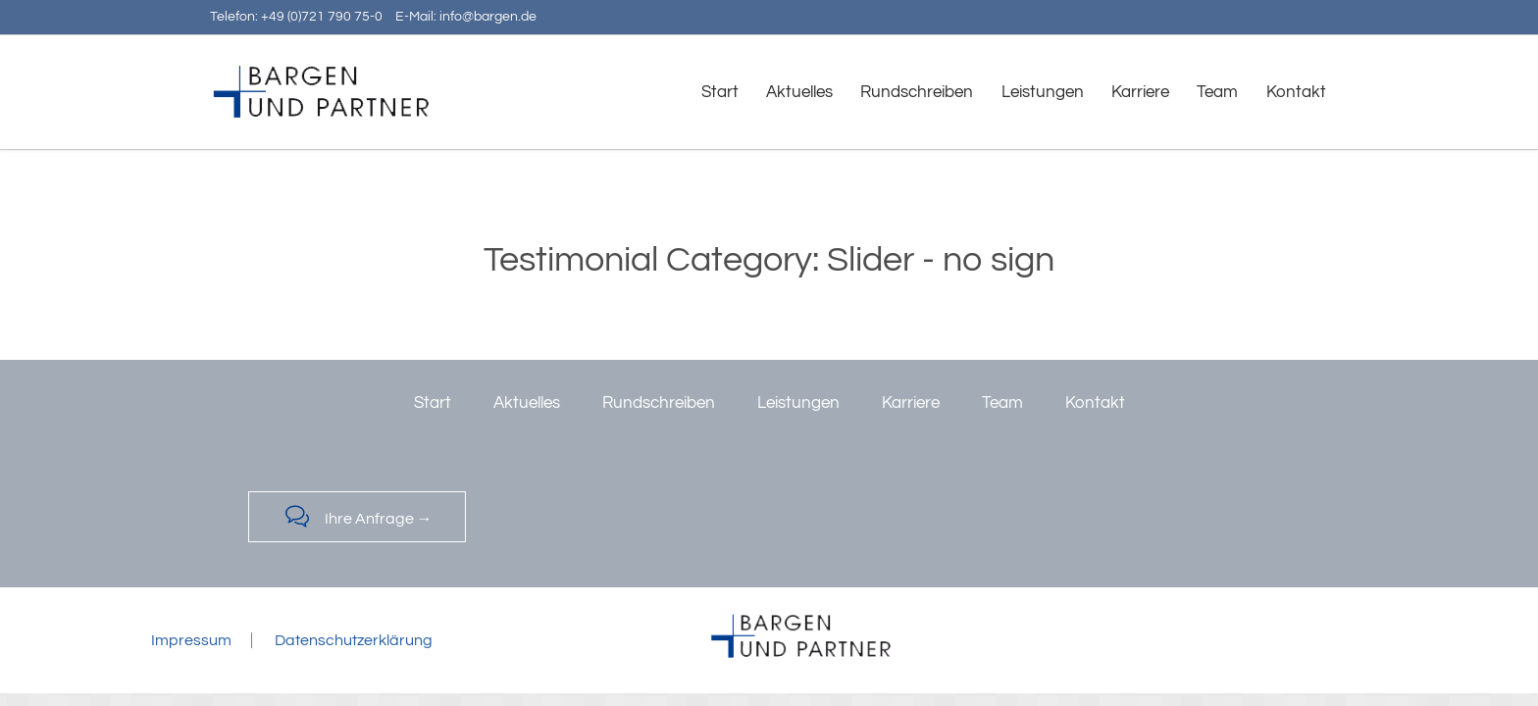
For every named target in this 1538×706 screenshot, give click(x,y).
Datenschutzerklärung (354, 640)
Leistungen (798, 403)
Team (1002, 403)
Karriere (911, 403)
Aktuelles (526, 403)
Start (432, 403)
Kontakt (1095, 403)
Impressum (191, 640)
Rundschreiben (658, 403)
